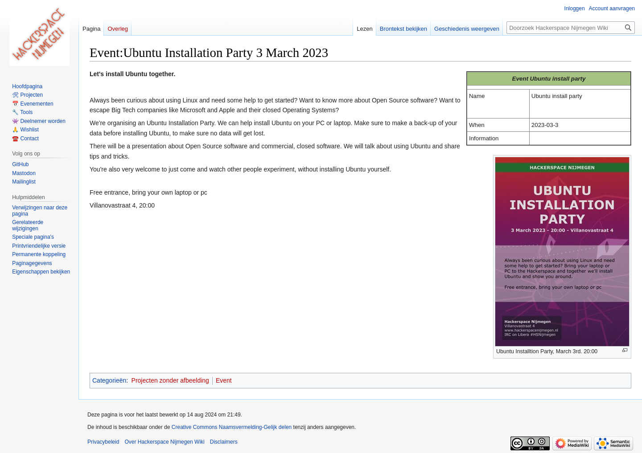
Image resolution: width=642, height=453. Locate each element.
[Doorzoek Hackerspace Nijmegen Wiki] (570, 27)
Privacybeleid (103, 442)
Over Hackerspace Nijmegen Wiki (164, 442)
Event (224, 380)
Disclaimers (224, 442)
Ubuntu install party (558, 78)
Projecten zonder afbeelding (170, 380)
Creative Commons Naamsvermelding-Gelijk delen (232, 427)
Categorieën (109, 380)
